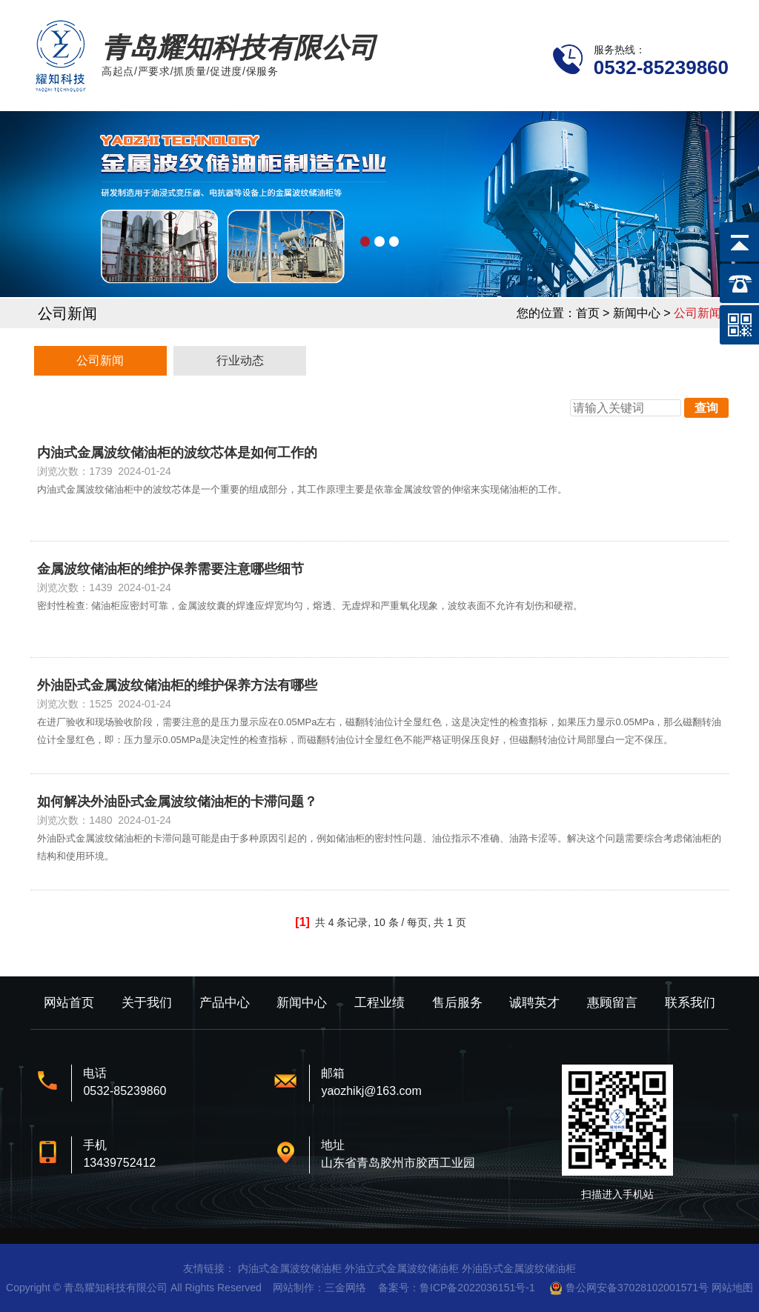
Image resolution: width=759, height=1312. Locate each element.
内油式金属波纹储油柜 (290, 1268)
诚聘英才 (534, 1003)
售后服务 (457, 1003)
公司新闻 (100, 360)
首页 (588, 313)
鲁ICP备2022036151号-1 (477, 1287)
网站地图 (732, 1287)
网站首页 (69, 1003)
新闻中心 (301, 1003)
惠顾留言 (612, 1003)
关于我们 (147, 1003)
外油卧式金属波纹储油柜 (519, 1268)
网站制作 (293, 1287)
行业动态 (240, 360)
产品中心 (224, 1003)
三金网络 (345, 1287)
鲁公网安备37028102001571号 (637, 1287)
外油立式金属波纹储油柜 (402, 1268)
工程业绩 (379, 1003)
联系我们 (690, 1003)
